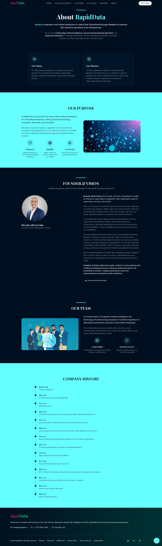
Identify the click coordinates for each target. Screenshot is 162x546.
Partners (42, 540)
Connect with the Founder (95, 280)
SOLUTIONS (91, 3)
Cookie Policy (98, 540)
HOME (48, 3)
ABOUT (114, 3)
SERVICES (104, 3)
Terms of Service (85, 540)
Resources (50, 540)
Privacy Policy (72, 540)
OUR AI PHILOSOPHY (63, 3)
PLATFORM (78, 3)
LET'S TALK (145, 3)
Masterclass (61, 540)
